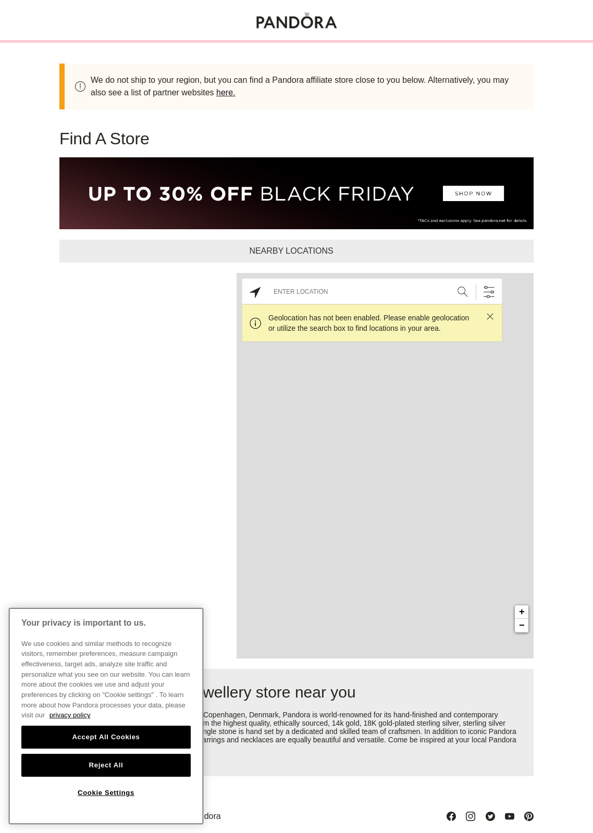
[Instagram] (470, 816)
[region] (106, 716)
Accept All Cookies (106, 737)
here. (225, 92)
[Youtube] (509, 816)
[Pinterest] (529, 816)
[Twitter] (490, 816)
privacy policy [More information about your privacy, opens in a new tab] (70, 715)
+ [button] (522, 612)
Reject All (106, 765)
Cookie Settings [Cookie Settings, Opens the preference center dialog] (106, 793)
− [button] (522, 625)
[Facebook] (451, 816)
